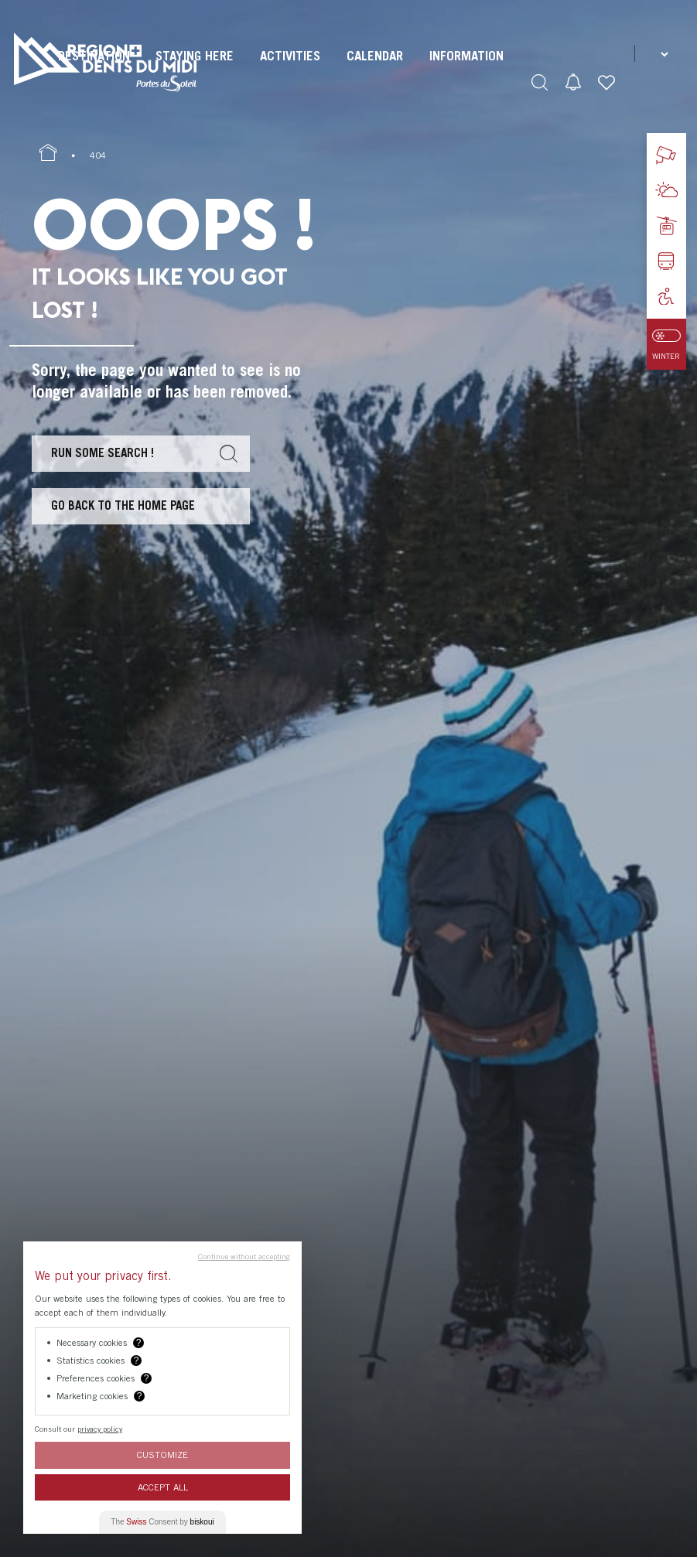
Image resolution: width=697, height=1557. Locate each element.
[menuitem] (290, 70)
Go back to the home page (123, 505)
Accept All (163, 1487)
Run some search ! (102, 452)
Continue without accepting (244, 1256)
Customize (162, 1454)
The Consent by (162, 1522)
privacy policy (99, 1428)
